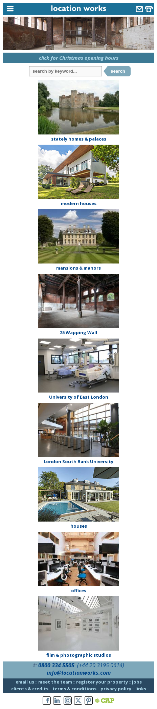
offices (78, 590)
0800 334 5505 (56, 665)
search (118, 71)
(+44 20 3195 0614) (100, 665)
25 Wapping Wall (78, 332)
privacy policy (115, 689)
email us (25, 682)
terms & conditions (74, 689)
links (140, 689)
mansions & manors (78, 268)
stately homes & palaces (78, 139)
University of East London (78, 397)
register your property (102, 682)
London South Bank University (78, 461)
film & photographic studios (78, 655)
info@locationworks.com (79, 672)
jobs (137, 682)
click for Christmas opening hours (78, 57)
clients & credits (29, 689)
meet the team (55, 682)
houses (78, 526)
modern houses (78, 203)
